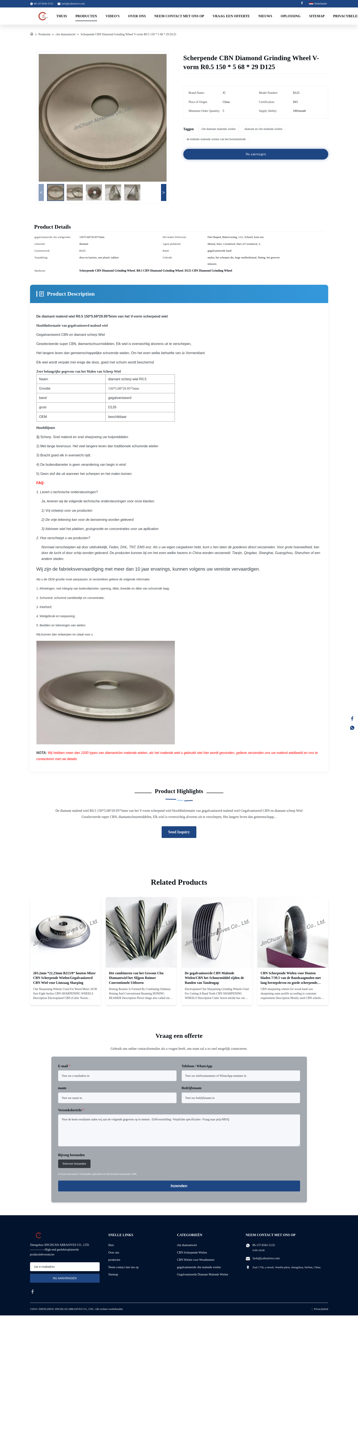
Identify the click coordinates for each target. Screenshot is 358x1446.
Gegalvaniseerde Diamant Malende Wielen (202, 1274)
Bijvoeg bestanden (71, 1155)
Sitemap (317, 16)
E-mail (64, 1066)
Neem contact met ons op (179, 16)
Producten (86, 16)
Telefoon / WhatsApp (197, 1066)
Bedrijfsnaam (191, 1088)
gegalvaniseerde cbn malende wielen (199, 1267)
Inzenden (179, 1186)
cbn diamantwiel (65, 34)
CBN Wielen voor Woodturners (195, 1259)
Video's (113, 16)
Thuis (61, 16)
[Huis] (31, 34)
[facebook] (32, 1291)
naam (62, 1088)
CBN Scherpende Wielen (192, 1252)
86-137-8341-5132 (264, 1245)
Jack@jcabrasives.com (73, 3)
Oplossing (290, 16)
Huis (111, 1245)
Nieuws (265, 16)
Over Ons (137, 16)
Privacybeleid (321, 1309)
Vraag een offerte (231, 16)
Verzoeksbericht (71, 1110)
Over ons (113, 1252)
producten (114, 1259)
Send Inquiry (179, 832)
